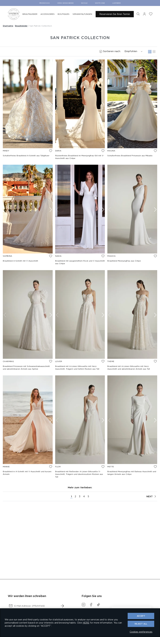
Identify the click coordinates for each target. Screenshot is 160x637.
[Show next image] (50, 104)
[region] (80, 622)
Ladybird (116, 3)
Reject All (141, 624)
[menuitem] (29, 14)
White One (100, 3)
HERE (86, 622)
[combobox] (132, 51)
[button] (138, 14)
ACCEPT (141, 616)
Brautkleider (21, 26)
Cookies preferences (141, 632)
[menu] (58, 14)
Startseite (8, 26)
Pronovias (44, 3)
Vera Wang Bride (65, 3)
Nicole (84, 3)
